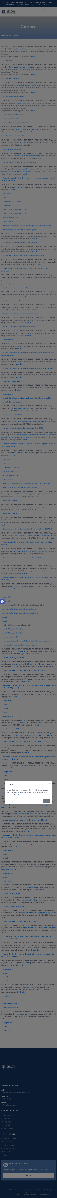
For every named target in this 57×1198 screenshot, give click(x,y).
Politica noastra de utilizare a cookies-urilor (33, 795)
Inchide (46, 801)
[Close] (49, 784)
